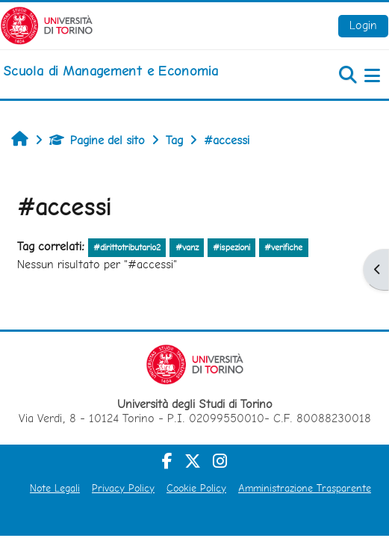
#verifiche (283, 247)
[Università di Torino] (46, 24)
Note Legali (55, 488)
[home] (110, 71)
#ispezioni (231, 247)
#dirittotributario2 (127, 247)
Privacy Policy (123, 488)
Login (363, 25)
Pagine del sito (97, 140)
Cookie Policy (196, 488)
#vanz (187, 247)
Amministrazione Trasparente (304, 488)
